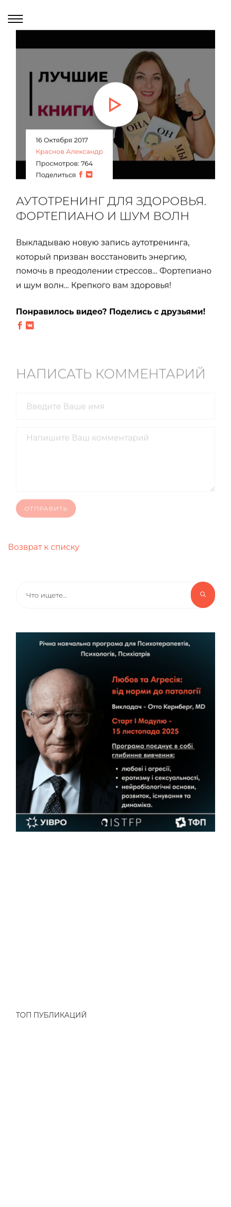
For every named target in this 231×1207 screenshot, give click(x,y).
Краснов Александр (69, 152)
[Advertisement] (110, 915)
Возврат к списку (43, 547)
